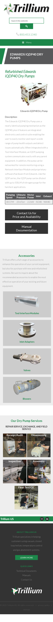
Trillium (26, 9)
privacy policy (44, 605)
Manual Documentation (26, 228)
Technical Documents (26, 570)
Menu (26, 42)
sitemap (26, 609)
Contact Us (26, 579)
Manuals (26, 575)
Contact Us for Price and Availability (27, 214)
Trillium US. (12, 605)
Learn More (26, 557)
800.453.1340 (28, 34)
